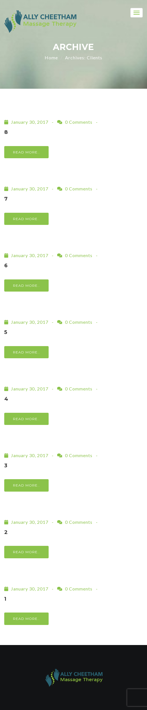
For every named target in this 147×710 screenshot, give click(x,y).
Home (51, 57)
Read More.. (26, 152)
